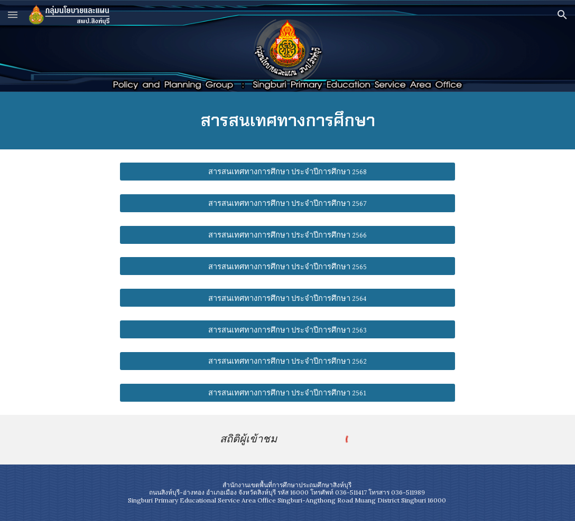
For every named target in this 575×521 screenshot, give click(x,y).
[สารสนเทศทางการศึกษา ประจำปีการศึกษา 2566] (288, 234)
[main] (287, 121)
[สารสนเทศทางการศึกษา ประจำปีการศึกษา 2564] (288, 297)
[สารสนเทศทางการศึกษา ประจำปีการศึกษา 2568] (288, 171)
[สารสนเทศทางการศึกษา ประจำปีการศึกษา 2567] (288, 203)
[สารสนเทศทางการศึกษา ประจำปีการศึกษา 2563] (288, 329)
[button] (12, 14)
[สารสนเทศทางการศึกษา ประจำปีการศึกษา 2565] (288, 266)
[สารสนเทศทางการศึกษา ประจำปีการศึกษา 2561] (288, 392)
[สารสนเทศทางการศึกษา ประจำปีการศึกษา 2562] (288, 361)
